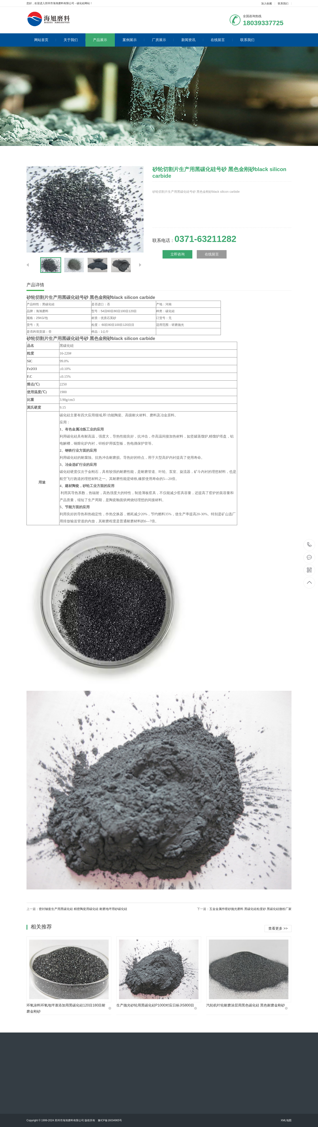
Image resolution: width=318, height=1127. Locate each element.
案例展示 (133, 40)
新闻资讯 (192, 40)
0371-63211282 (309, 545)
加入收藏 (266, 3)
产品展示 (100, 40)
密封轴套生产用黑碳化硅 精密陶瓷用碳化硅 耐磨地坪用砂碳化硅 (83, 909)
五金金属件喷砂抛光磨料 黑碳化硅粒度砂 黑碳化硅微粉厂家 (250, 909)
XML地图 (286, 1120)
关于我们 (74, 40)
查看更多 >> (278, 928)
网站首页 (45, 40)
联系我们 (283, 3)
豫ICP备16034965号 (110, 1120)
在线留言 (222, 40)
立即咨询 (177, 254)
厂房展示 (163, 40)
